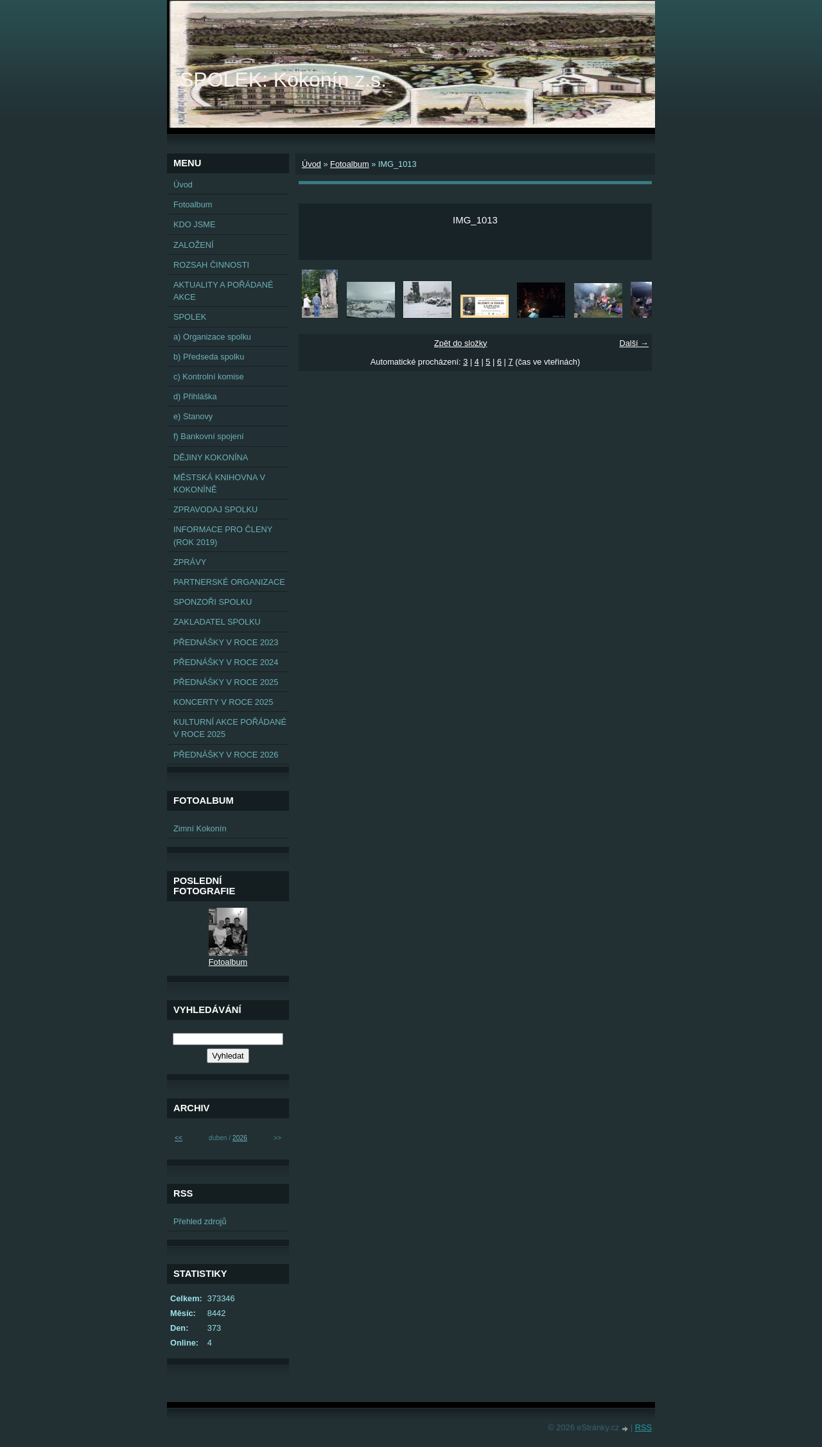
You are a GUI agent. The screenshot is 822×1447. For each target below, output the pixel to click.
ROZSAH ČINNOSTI (211, 265)
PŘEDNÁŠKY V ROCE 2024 (225, 662)
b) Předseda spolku (208, 356)
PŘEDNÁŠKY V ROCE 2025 (225, 682)
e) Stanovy (193, 416)
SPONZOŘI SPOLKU (212, 602)
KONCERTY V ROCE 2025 (223, 702)
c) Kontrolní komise (208, 376)
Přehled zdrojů (200, 1221)
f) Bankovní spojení (208, 436)
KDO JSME (194, 224)
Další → (634, 343)
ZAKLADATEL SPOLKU (217, 622)
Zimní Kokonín (200, 828)
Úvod (311, 164)
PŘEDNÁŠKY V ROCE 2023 (225, 642)
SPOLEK (189, 317)
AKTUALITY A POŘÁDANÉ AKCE (223, 291)
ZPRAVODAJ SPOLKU (215, 509)
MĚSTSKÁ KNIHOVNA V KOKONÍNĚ (219, 483)
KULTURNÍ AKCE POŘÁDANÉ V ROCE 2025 (229, 728)
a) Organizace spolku (212, 337)
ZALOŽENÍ (193, 245)
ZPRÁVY (189, 562)
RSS (643, 1427)
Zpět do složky (460, 343)
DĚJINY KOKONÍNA (210, 457)
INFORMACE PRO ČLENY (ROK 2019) (222, 535)
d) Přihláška (195, 396)
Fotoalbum (349, 164)
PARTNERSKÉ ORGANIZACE (229, 582)
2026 (239, 1137)
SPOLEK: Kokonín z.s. (283, 79)
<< (178, 1137)
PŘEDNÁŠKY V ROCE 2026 (225, 754)
